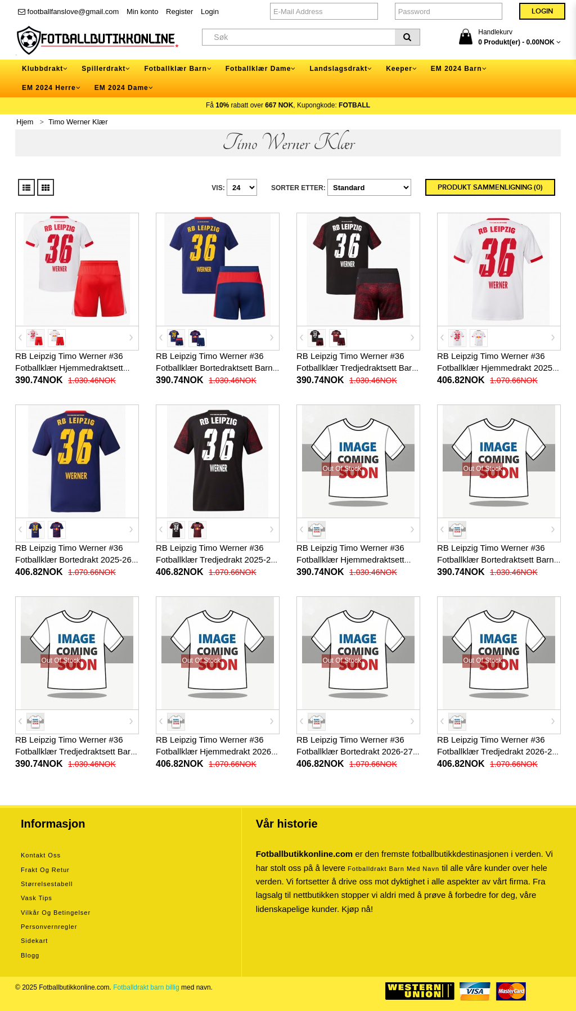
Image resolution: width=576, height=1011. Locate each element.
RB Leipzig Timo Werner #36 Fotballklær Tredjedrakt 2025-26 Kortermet (216, 559)
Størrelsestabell (47, 883)
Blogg (30, 955)
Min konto (142, 11)
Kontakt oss (41, 855)
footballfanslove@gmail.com (68, 11)
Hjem (24, 122)
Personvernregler (49, 926)
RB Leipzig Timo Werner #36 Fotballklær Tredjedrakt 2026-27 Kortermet (497, 751)
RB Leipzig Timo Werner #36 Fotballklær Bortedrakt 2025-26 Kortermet (73, 559)
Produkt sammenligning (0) (490, 187)
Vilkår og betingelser (56, 912)
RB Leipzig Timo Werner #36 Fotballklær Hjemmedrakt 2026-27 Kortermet (215, 751)
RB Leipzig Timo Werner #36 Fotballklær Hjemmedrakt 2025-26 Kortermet (496, 367)
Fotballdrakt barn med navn (393, 868)
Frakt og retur (45, 869)
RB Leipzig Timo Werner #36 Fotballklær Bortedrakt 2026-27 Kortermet (354, 751)
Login (210, 11)
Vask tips (36, 898)
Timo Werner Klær (77, 122)
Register (179, 11)
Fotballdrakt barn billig (146, 987)
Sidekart (34, 940)
